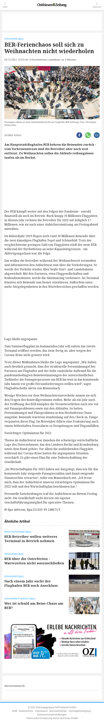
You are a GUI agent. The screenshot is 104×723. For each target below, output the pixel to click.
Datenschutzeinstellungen (52, 714)
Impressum (41, 711)
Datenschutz (26, 711)
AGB (14, 711)
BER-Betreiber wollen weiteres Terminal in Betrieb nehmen (30, 538)
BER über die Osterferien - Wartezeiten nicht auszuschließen (34, 561)
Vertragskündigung (80, 711)
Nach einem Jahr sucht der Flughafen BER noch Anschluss (31, 583)
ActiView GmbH (69, 718)
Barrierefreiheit (58, 711)
